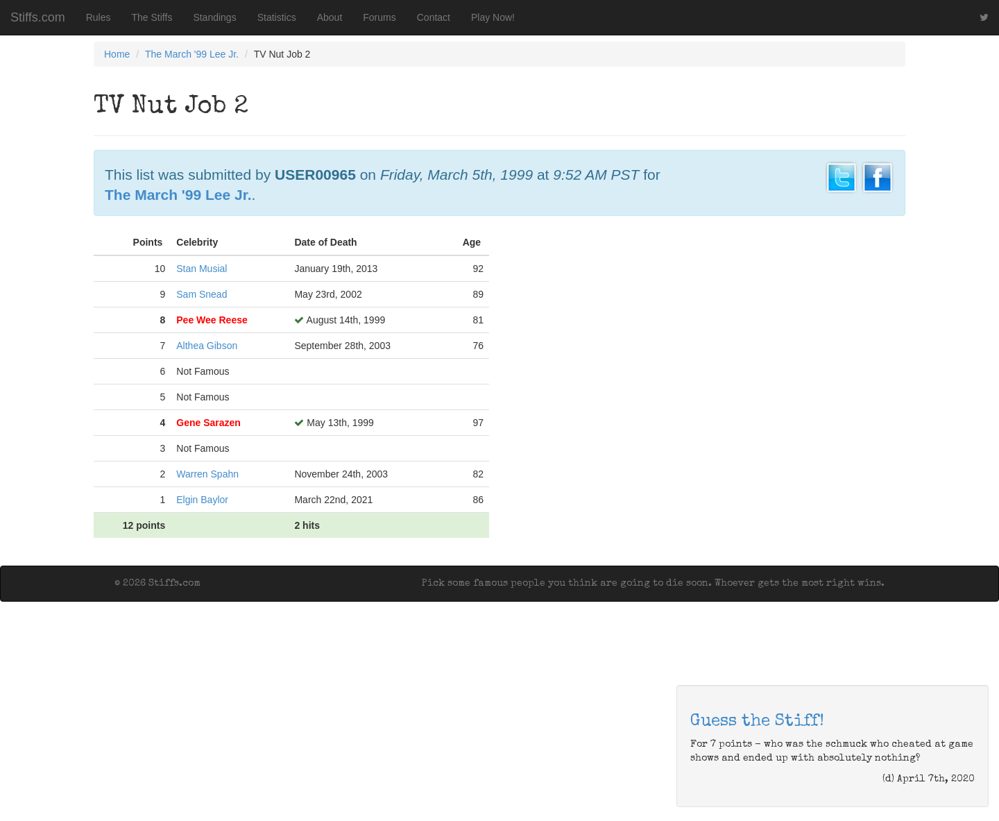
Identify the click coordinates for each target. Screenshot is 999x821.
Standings (214, 17)
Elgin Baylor (202, 499)
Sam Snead (201, 294)
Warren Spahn (207, 474)
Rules (98, 17)
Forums (379, 17)
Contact (433, 17)
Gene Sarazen (208, 422)
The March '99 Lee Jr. (192, 54)
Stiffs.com (37, 17)
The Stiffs (152, 17)
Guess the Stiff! (757, 721)
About (330, 17)
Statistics (276, 17)
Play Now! (493, 17)
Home (117, 54)
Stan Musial (201, 268)
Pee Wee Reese (211, 319)
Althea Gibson (206, 345)
